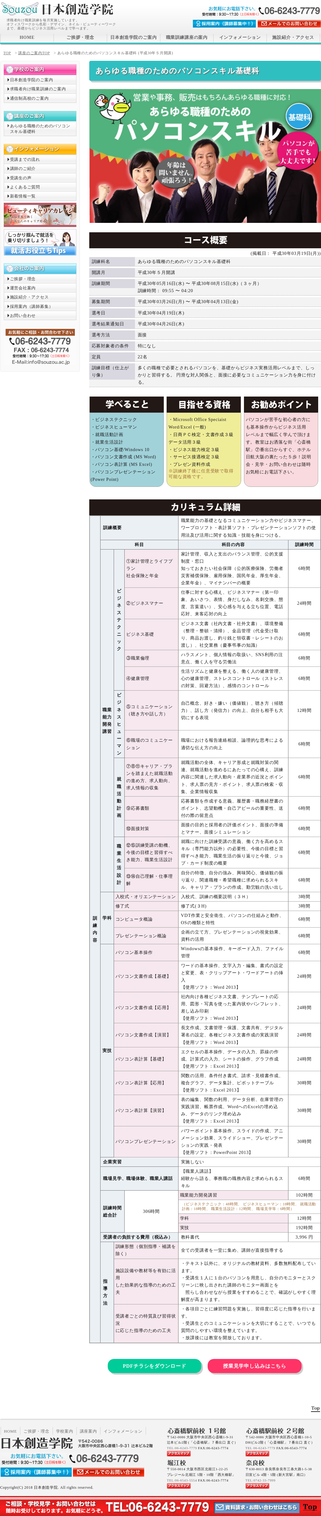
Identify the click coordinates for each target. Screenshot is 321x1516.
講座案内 (88, 1431)
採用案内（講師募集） (31, 306)
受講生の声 (21, 178)
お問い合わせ (23, 315)
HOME (27, 37)
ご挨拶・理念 (80, 37)
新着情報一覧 (23, 196)
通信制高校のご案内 (29, 98)
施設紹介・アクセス (293, 37)
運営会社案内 (23, 288)
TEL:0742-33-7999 (261, 1480)
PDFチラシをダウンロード (154, 1366)
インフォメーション (240, 37)
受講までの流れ (25, 159)
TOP (7, 53)
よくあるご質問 (25, 187)
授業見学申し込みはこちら (254, 1366)
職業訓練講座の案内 (187, 37)
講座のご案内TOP (34, 53)
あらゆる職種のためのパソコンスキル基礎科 (40, 129)
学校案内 (64, 1431)
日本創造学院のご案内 (133, 37)
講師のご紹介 (23, 168)
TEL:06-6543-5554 (182, 1480)
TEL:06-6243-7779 (182, 1448)
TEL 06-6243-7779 (260, 1448)
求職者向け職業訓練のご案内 (38, 89)
